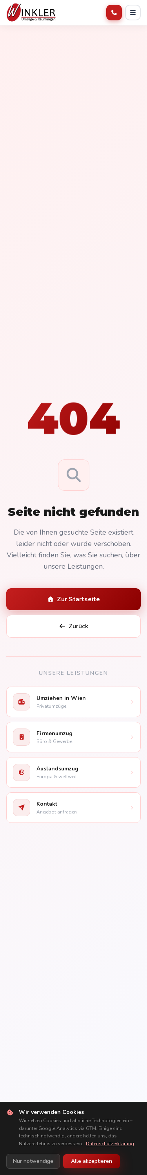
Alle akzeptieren (91, 1161)
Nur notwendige (33, 1161)
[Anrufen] (114, 12)
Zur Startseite (73, 599)
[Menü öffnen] (133, 12)
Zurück (74, 626)
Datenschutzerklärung (110, 1144)
